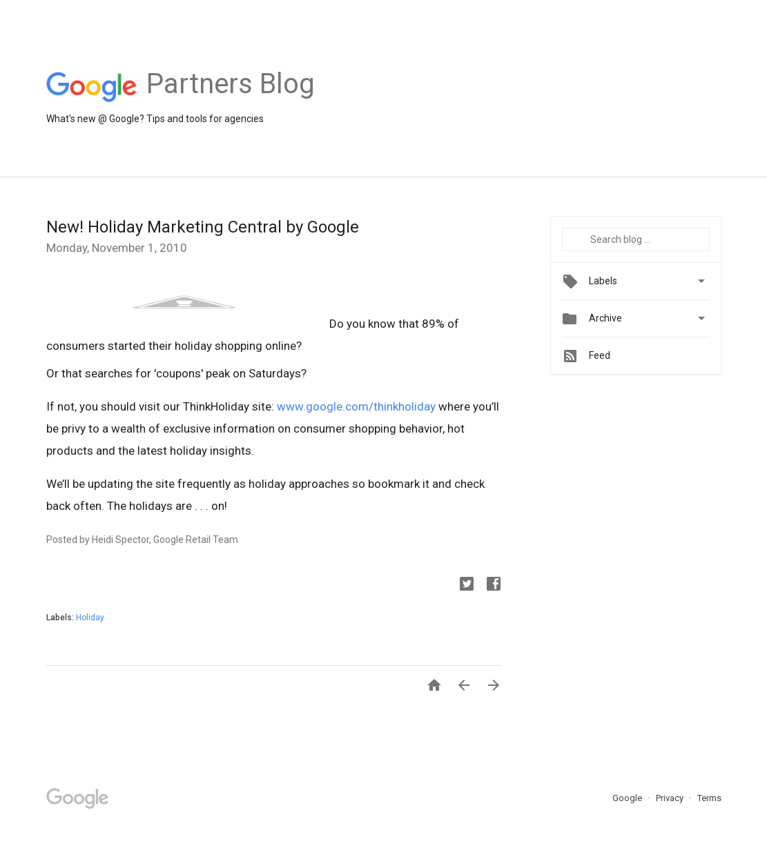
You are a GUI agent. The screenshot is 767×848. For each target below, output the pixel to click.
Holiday (90, 617)
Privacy (671, 798)
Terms (709, 798)
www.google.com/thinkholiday (356, 406)
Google (628, 798)
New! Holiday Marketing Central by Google (202, 227)
